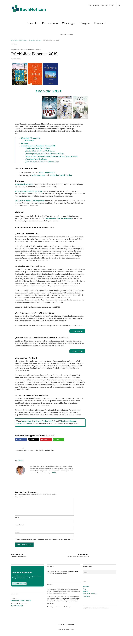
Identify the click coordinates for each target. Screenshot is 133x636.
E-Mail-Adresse (19, 525)
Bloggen (85, 23)
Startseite (14, 40)
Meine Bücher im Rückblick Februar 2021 (38, 146)
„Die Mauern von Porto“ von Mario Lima (42, 162)
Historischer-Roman (29, 450)
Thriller (52, 450)
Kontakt (111, 5)
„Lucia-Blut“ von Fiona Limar (37, 148)
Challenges (68, 23)
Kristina (19, 58)
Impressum (86, 596)
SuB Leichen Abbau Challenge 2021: (30, 201)
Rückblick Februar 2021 (30, 138)
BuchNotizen (23, 40)
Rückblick (41, 450)
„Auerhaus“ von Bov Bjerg (36, 159)
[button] (21, 439)
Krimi (37, 450)
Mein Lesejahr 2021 (47, 172)
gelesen (38, 40)
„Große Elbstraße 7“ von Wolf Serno (40, 151)
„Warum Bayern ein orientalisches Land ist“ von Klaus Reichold (51, 156)
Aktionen (24, 143)
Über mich (96, 5)
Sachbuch (47, 450)
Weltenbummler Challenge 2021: (28, 191)
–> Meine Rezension (77, 331)
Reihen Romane (38, 175)
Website (17, 532)
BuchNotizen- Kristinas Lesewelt (21, 600)
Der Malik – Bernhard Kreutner (18, 555)
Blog (89, 5)
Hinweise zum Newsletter (25, 578)
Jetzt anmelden (19, 584)
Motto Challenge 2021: (24, 184)
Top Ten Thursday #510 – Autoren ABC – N (78, 555)
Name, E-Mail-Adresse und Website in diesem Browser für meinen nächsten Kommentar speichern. (45, 539)
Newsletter (104, 5)
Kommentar (18, 496)
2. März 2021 (22, 49)
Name (17, 517)
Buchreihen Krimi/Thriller (61, 175)
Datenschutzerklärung (89, 593)
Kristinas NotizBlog (17, 605)
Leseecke (32, 23)
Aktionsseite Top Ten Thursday (59, 218)
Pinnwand (100, 23)
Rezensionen (50, 23)
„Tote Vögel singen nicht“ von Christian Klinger (44, 154)
